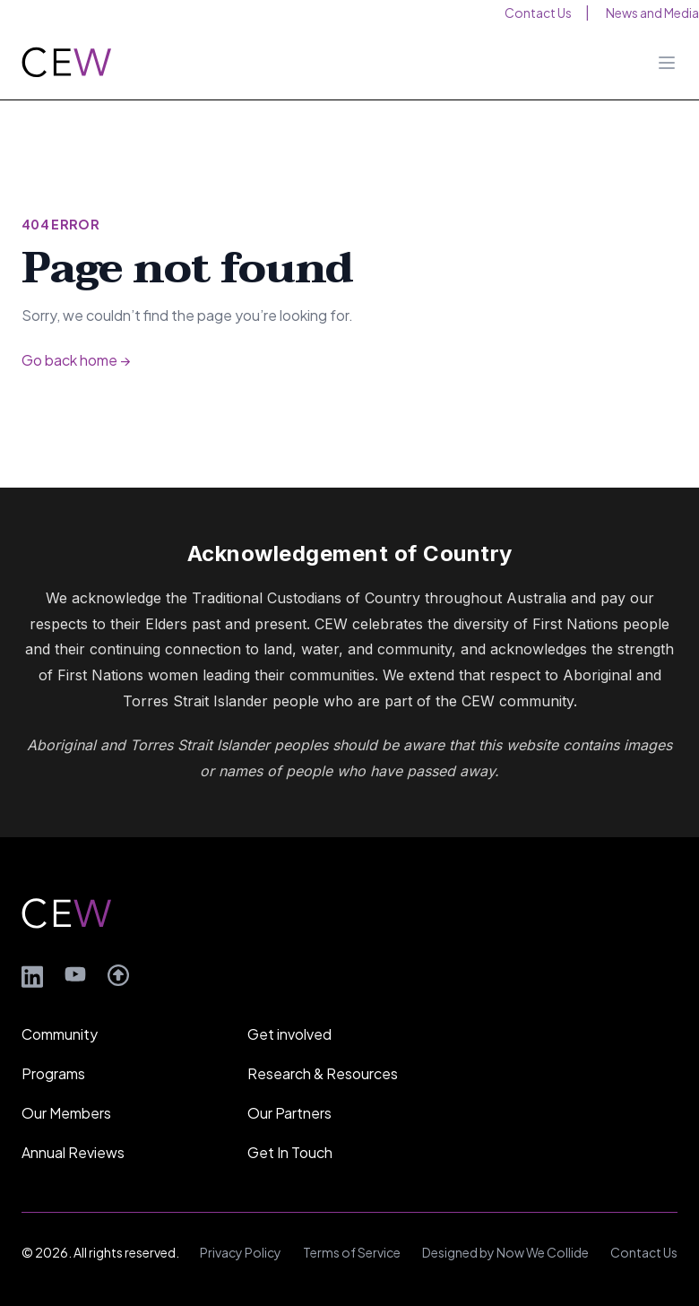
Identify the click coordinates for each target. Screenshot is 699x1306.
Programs (53, 1073)
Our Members (66, 1112)
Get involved (289, 1034)
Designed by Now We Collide (505, 1252)
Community (60, 1034)
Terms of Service (352, 1252)
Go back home (76, 359)
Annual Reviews (73, 1152)
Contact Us (643, 1252)
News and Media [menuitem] (652, 12)
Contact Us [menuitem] (538, 12)
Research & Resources (322, 1073)
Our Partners (289, 1112)
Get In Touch (289, 1152)
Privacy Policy (240, 1252)
